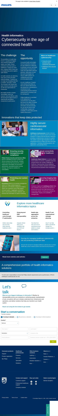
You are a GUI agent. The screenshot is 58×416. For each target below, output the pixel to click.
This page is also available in (22, 1)
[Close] (56, 1)
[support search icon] (51, 5)
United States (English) (34, 1)
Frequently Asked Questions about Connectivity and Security (48, 62)
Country (3, 320)
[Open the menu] (55, 5)
